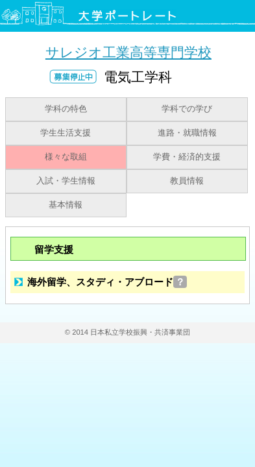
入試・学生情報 (65, 181)
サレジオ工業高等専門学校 (128, 52)
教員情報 (187, 181)
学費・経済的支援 (187, 157)
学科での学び (187, 109)
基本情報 (65, 205)
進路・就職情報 (187, 133)
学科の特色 (66, 109)
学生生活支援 (65, 133)
